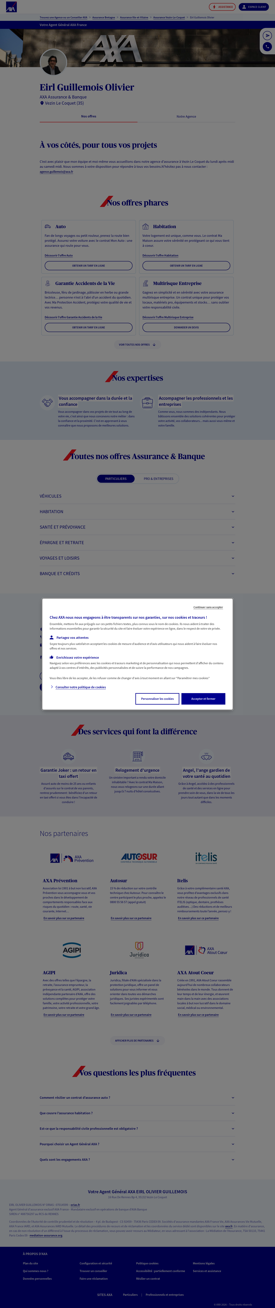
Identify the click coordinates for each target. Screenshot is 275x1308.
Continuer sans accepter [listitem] (208, 607)
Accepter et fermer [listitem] (203, 699)
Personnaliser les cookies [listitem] (157, 699)
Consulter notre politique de (81, 687)
